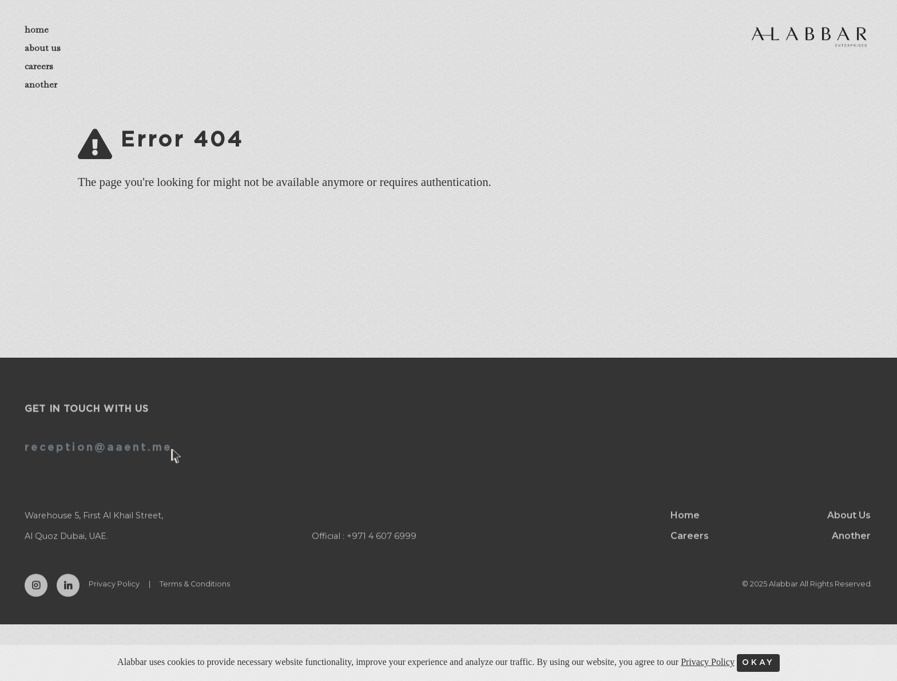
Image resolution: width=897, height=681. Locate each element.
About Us (849, 525)
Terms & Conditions (195, 593)
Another (851, 545)
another (41, 84)
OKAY (758, 663)
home (37, 29)
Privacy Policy (114, 593)
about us (43, 48)
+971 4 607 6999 (381, 546)
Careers (689, 545)
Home (685, 525)
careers (39, 66)
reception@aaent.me (98, 458)
